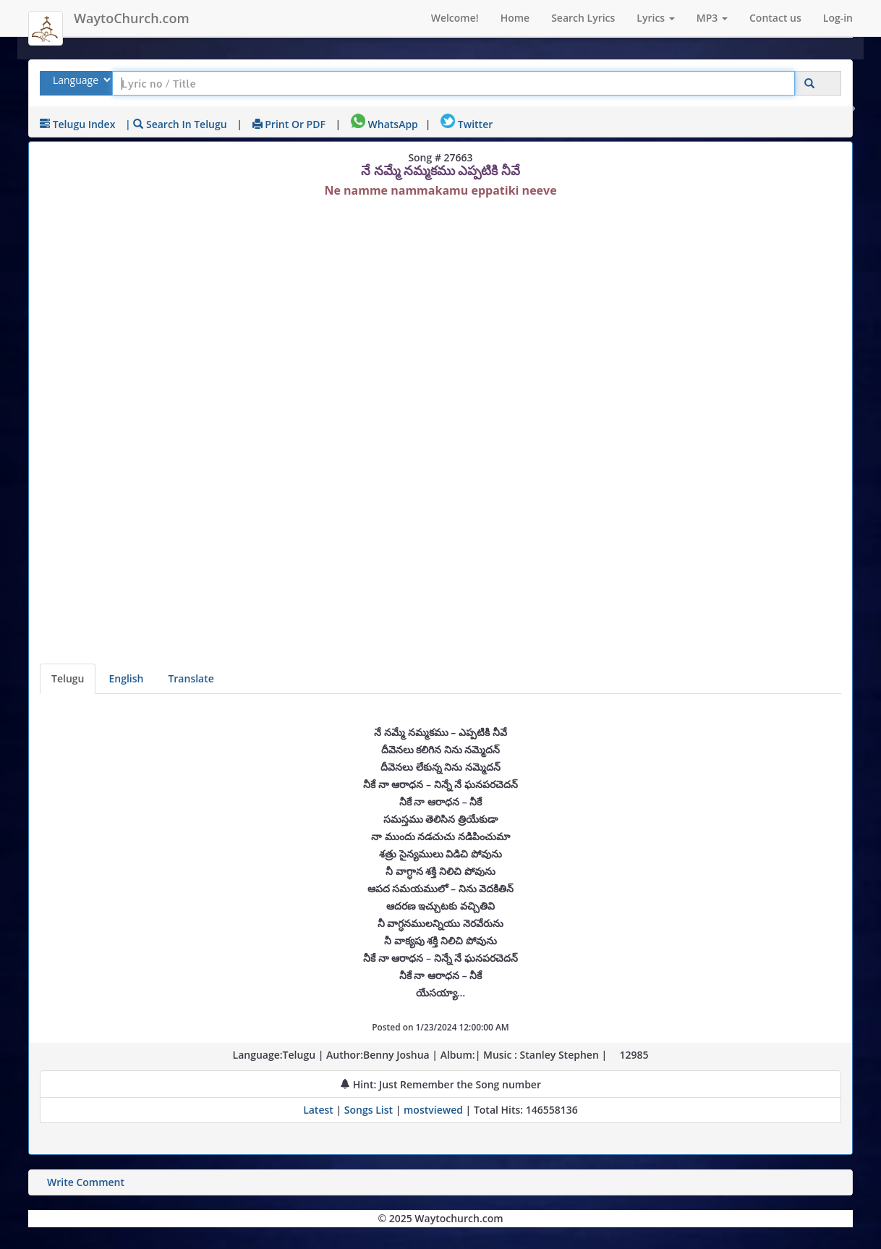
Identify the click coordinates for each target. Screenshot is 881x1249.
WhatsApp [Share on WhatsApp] (384, 124)
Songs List (368, 1110)
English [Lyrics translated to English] (125, 678)
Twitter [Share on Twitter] (466, 124)
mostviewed (433, 1110)
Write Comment (85, 1182)
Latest (319, 1110)
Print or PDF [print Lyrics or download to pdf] (288, 124)
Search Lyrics (583, 18)
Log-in (838, 18)
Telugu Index (77, 124)
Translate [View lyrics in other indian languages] (190, 678)
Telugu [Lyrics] (67, 678)
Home (515, 18)
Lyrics (655, 18)
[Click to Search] (809, 83)
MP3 (712, 18)
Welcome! (455, 18)
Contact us (775, 18)
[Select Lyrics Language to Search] (80, 80)
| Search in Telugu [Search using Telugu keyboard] (176, 124)
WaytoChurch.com (132, 18)
